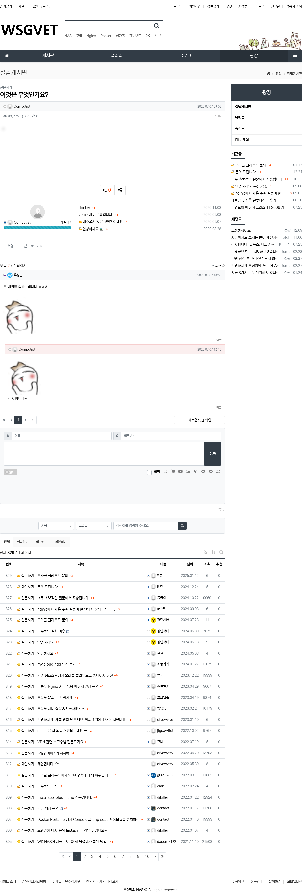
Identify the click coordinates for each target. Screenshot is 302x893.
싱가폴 (120, 36)
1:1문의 (259, 6)
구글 (79, 36)
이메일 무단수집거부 (66, 882)
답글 (218, 340)
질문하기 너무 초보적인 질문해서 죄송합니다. (53, 598)
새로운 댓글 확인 (199, 420)
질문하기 (23, 542)
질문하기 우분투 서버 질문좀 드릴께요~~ (50, 709)
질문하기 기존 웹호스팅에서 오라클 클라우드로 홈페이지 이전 (65, 675)
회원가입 (195, 6)
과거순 (218, 266)
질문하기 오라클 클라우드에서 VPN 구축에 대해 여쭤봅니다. (64, 775)
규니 (157, 742)
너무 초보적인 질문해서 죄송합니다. (257, 179)
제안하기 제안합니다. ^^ (38, 764)
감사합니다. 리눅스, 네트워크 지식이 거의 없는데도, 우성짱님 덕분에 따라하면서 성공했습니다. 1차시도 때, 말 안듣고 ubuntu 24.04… (254, 244)
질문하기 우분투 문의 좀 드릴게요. (45, 698)
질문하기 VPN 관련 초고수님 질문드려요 (50, 742)
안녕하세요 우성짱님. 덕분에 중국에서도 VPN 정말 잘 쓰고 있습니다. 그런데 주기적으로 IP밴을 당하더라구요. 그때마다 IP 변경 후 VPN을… (255, 266)
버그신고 (42, 542)
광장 (278, 74)
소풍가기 (160, 664)
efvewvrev (162, 720)
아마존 (150, 36)
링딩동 (158, 708)
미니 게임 (242, 140)
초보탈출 (160, 686)
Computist (18, 106)
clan (157, 786)
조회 (207, 564)
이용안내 (256, 882)
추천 (219, 564)
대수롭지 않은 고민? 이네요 (101, 222)
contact (160, 808)
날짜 (190, 564)
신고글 (275, 6)
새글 (21, 6)
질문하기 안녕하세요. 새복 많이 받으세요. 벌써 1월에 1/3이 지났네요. (72, 720)
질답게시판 (294, 74)
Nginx (91, 36)
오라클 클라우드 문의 (248, 165)
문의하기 (275, 882)
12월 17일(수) (40, 6)
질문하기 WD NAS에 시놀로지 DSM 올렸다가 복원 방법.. (62, 842)
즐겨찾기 (6, 6)
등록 (213, 453)
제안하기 (61, 542)
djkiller (159, 797)
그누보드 (135, 36)
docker (84, 208)
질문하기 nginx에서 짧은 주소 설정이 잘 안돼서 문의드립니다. (66, 609)
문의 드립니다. (244, 172)
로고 (157, 653)
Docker (105, 36)
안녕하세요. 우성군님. (249, 186)
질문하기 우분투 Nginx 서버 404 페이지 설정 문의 (58, 686)
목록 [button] (216, 116)
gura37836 (162, 775)
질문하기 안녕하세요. (35, 642)
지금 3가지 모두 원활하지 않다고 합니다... (255, 273)
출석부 (242, 6)
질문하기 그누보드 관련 (37, 786)
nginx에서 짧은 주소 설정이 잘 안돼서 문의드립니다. (259, 193)
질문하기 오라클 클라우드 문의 (42, 576)
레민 (157, 587)
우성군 (14, 275)
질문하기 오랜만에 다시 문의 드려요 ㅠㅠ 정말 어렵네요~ (62, 830)
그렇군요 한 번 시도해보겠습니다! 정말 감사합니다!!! (255, 252)
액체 (157, 576)
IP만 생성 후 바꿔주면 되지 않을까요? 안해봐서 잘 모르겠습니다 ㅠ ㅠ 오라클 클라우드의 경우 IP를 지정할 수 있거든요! (255, 259)
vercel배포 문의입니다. (96, 215)
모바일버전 (294, 882)
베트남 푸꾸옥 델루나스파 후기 (253, 200)
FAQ (228, 6)
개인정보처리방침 (34, 882)
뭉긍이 (158, 598)
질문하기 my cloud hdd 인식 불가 (46, 664)
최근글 (236, 154)
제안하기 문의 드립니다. (38, 587)
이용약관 (238, 882)
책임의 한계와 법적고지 (102, 882)
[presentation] (112, 488)
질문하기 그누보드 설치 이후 (41, 631)
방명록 (240, 118)
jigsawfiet (162, 731)
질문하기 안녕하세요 (35, 653)
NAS (68, 36)
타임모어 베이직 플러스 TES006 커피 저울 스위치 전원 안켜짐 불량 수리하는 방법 (261, 207)
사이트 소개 (8, 882)
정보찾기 (213, 6)
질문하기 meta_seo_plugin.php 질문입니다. (54, 797)
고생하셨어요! (241, 230)
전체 (7, 542)
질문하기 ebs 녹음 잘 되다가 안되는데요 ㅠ (52, 731)
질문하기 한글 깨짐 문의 (38, 808)
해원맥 (158, 609)
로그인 (177, 6)
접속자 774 (294, 6)
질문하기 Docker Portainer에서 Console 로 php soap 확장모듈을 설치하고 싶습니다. (78, 819)
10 (147, 856)
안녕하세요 (89, 229)
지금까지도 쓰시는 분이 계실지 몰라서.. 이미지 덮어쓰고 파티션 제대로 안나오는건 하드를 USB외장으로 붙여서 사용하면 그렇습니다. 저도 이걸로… (255, 237)
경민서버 (160, 620)
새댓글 (236, 219)
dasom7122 (163, 842)
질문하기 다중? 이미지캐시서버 (43, 753)
